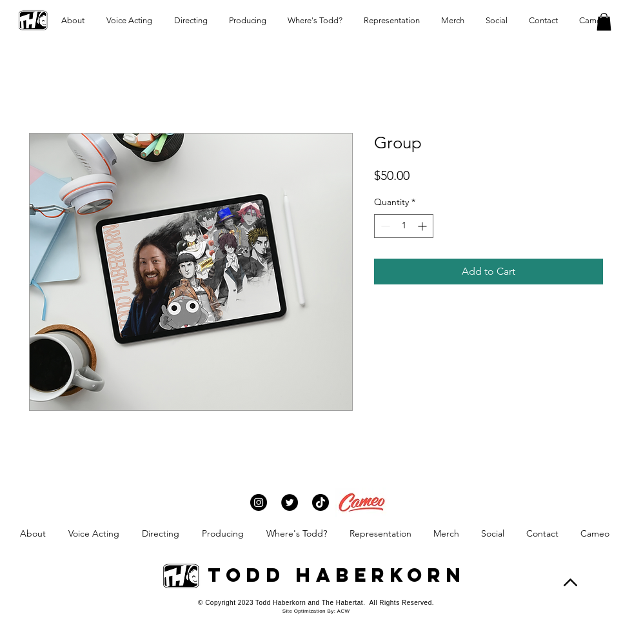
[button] (604, 21)
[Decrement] (384, 226)
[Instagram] (258, 502)
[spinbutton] (403, 226)
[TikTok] (320, 502)
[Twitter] (289, 502)
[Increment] (423, 226)
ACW (343, 611)
